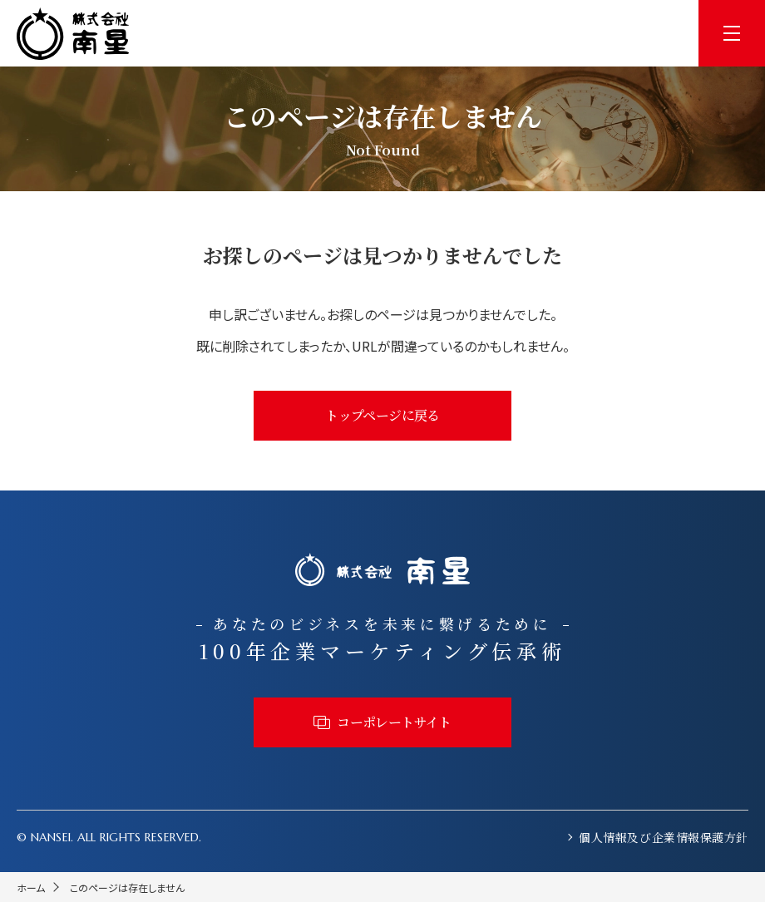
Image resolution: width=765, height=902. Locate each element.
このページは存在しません (127, 887)
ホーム (31, 887)
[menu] (731, 33)
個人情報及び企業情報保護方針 (663, 837)
